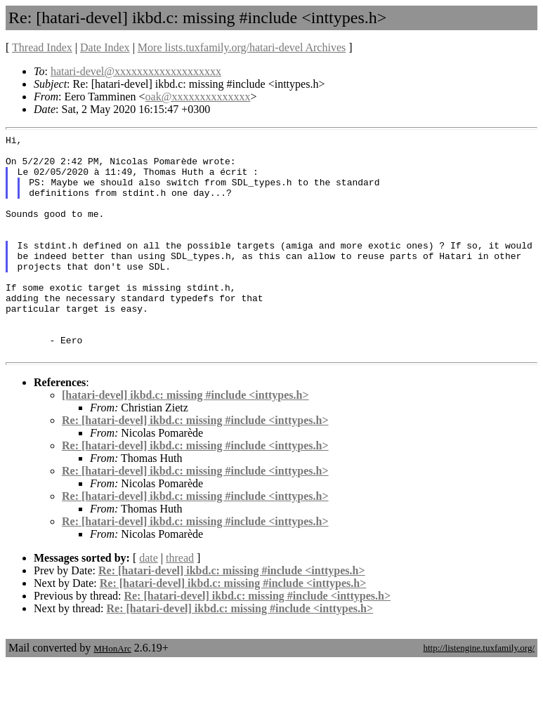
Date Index (105, 47)
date (148, 602)
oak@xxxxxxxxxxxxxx (198, 97)
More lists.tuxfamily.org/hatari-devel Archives (242, 47)
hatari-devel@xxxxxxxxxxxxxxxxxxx (136, 71)
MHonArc (112, 692)
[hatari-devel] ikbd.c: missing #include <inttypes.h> (185, 439)
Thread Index (42, 47)
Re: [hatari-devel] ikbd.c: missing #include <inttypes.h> (195, 464)
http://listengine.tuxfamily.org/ (479, 692)
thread (180, 602)
